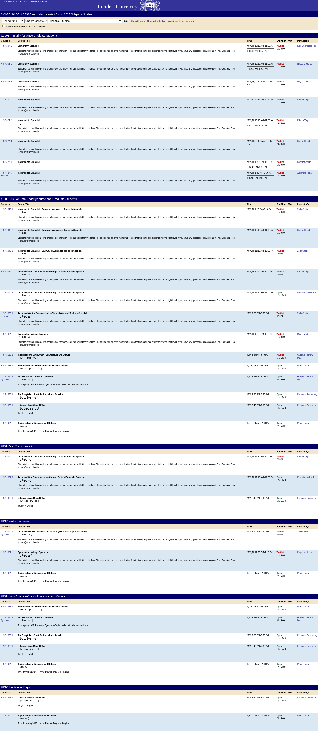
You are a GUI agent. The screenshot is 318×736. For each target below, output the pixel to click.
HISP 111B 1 (7, 355)
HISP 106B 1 (7, 313)
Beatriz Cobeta (304, 141)
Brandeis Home (39, 2)
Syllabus (5, 176)
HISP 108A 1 (7, 334)
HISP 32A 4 (6, 162)
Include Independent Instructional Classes (25, 26)
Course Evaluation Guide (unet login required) (170, 21)
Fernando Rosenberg (307, 394)
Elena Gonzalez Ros (306, 46)
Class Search (138, 21)
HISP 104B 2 (7, 230)
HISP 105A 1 (7, 272)
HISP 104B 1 (7, 209)
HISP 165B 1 (7, 394)
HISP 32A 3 (6, 141)
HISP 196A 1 (7, 423)
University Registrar (14, 2)
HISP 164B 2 (7, 376)
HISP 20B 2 (6, 82)
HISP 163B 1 (7, 366)
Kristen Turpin (303, 99)
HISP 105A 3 (7, 292)
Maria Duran (303, 366)
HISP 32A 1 (6, 99)
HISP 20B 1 (6, 64)
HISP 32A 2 (6, 120)
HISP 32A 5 (6, 173)
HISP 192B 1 (7, 405)
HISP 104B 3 (7, 251)
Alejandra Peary (304, 173)
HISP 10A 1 (6, 46)
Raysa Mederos (304, 64)
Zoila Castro (302, 209)
